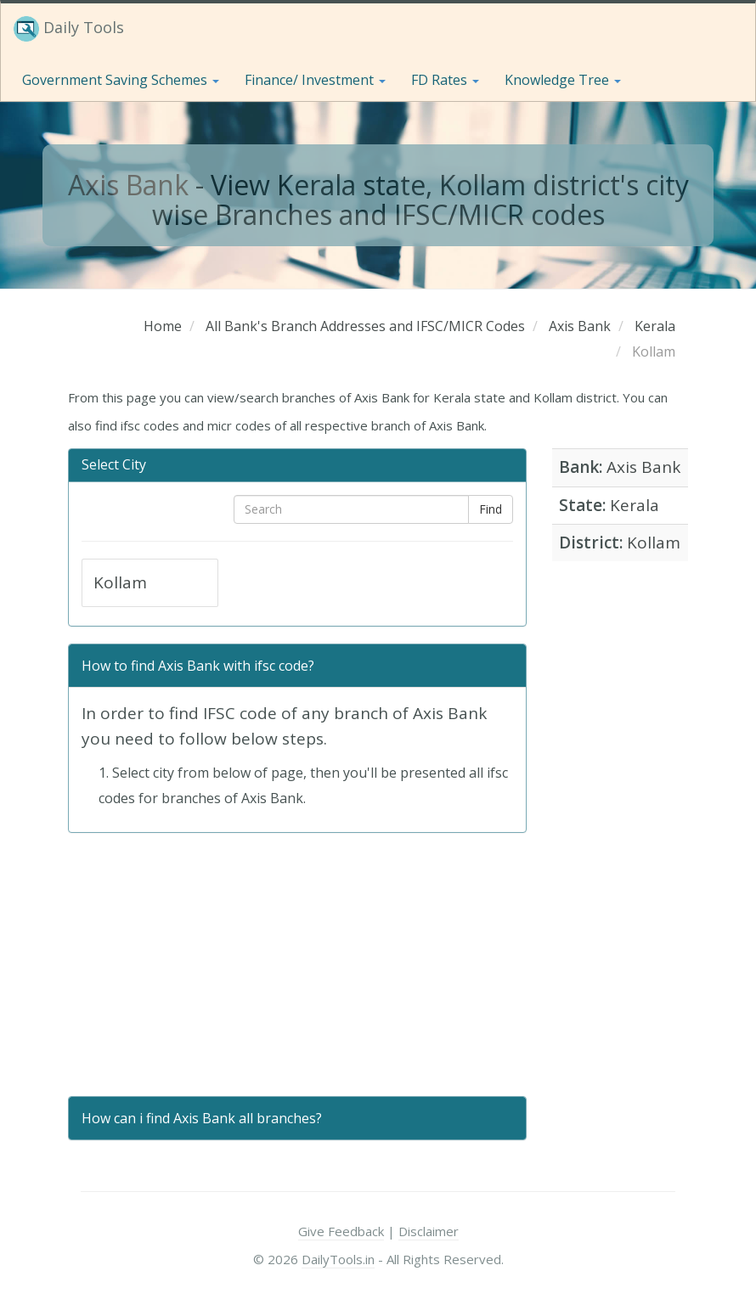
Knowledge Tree (563, 79)
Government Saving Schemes (120, 79)
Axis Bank (128, 184)
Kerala (634, 505)
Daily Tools (69, 29)
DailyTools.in (338, 1259)
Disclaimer (428, 1231)
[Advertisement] (297, 964)
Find (490, 509)
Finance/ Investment (315, 79)
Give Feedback (341, 1231)
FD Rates (445, 79)
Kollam (120, 582)
